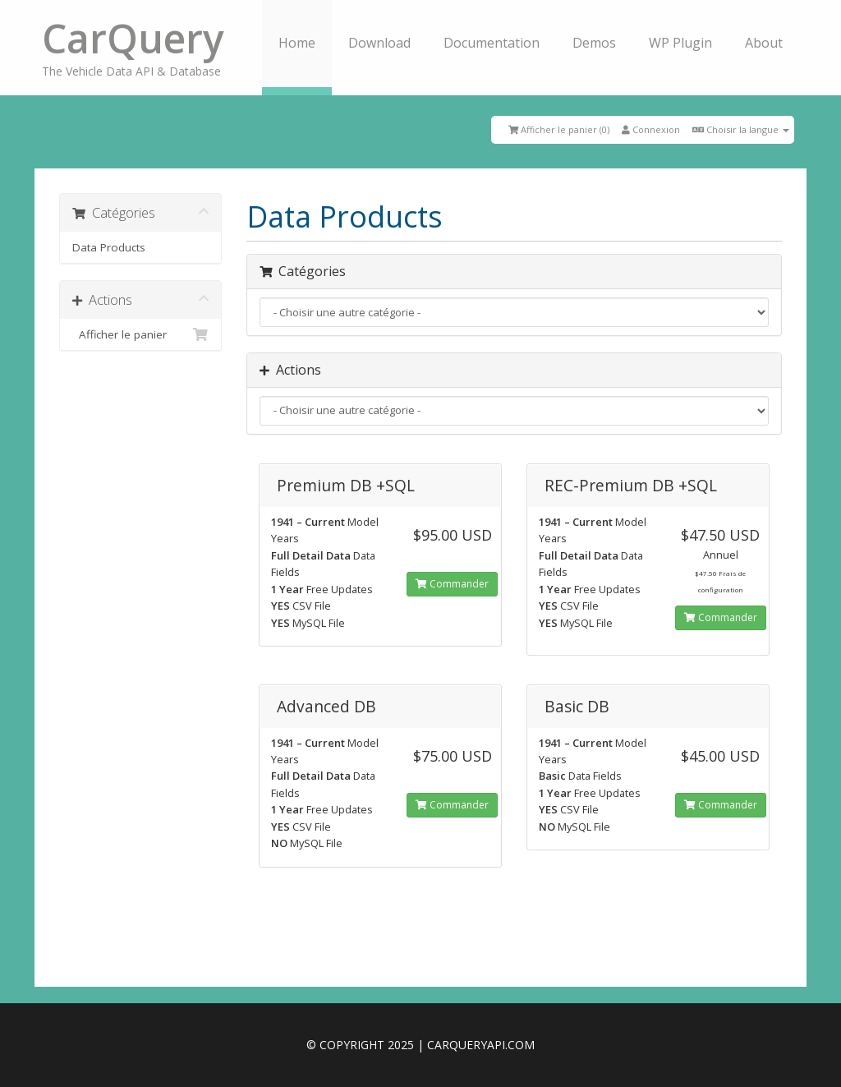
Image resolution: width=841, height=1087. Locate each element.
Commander (452, 584)
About (764, 43)
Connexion (651, 129)
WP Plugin (680, 43)
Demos (594, 43)
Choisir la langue (740, 129)
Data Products (108, 247)
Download (379, 43)
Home (296, 43)
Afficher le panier (140, 334)
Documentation (491, 43)
